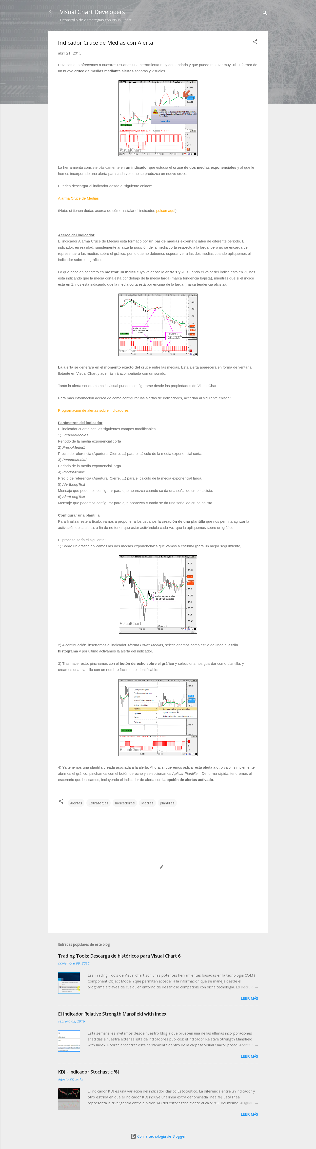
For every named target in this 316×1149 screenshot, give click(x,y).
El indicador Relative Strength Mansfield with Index (112, 1014)
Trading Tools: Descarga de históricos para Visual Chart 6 (119, 956)
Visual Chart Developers (92, 12)
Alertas (76, 802)
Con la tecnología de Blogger (158, 1136)
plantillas (167, 802)
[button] (255, 42)
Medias (147, 802)
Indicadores (125, 802)
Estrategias (98, 802)
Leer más (249, 998)
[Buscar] (265, 13)
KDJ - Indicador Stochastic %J (88, 1072)
